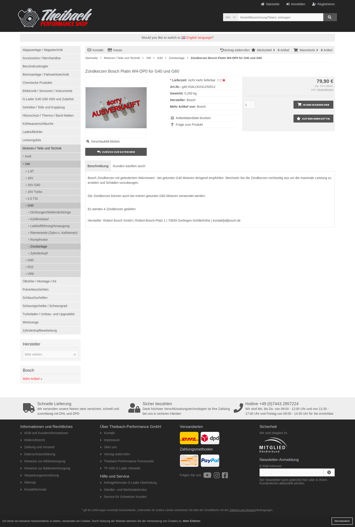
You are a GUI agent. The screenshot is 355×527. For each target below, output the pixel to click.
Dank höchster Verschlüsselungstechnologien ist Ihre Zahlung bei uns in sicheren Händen (179, 408)
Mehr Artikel (31, 379)
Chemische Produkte (37, 82)
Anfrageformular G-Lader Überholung (128, 482)
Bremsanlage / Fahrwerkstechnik (46, 74)
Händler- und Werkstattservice (123, 489)
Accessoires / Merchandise (42, 58)
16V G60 (34, 185)
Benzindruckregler (35, 66)
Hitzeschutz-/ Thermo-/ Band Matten (48, 115)
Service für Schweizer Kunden (123, 497)
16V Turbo (35, 192)
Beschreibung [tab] (97, 166)
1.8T (31, 171)
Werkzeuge (31, 322)
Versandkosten (325, 89)
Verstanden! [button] (342, 521)
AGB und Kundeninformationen (44, 433)
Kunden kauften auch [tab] (129, 166)
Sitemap (28, 482)
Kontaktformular (33, 489)
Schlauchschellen (35, 297)
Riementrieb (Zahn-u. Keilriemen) (53, 233)
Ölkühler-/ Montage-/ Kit (39, 281)
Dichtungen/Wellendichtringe (50, 212)
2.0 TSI (33, 198)
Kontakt (95, 50)
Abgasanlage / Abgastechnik (43, 50)
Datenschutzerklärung (37, 454)
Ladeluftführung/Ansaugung (49, 226)
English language (196, 37)
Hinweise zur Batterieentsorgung (45, 468)
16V (30, 178)
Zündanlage (38, 246)
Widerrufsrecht (32, 440)
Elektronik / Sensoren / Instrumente (47, 91)
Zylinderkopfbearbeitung (40, 330)
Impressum (110, 440)
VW (27, 164)
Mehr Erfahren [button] (192, 521)
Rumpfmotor (39, 239)
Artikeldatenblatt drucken (193, 118)
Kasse (115, 50)
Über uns (108, 447)
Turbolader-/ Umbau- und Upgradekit (49, 314)
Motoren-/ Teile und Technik (42, 148)
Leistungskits (32, 140)
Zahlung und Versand (37, 447)
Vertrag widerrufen (235, 50)
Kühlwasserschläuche (38, 123)
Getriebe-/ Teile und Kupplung (44, 107)
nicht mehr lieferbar (202, 80)
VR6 (31, 274)
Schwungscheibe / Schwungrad (45, 306)
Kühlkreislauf (39, 219)
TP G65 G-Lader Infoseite (120, 468)
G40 (30, 205)
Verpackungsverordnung (39, 475)
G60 (30, 260)
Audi (28, 156)
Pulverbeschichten (36, 289)
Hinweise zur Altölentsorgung (42, 461)
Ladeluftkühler (33, 132)
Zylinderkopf (39, 253)
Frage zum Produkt (189, 124)
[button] (230, 17)
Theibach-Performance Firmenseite (127, 461)
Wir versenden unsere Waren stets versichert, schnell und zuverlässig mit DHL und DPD (74, 408)
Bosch (201, 106)
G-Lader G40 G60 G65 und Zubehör (48, 99)
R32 (30, 267)
